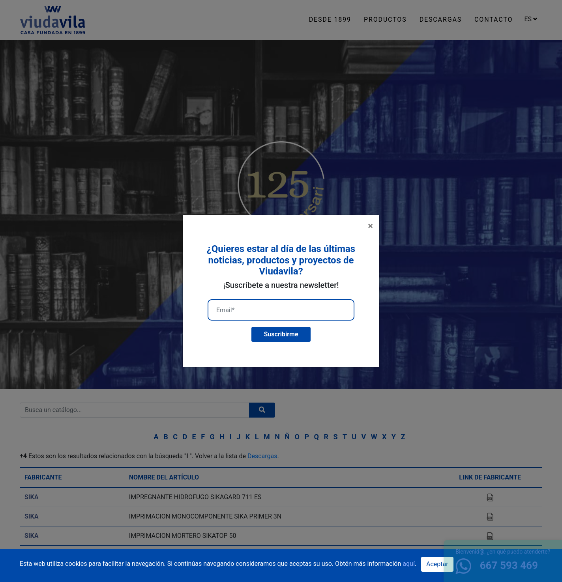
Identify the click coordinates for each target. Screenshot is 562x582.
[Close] (370, 226)
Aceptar (437, 564)
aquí (409, 563)
